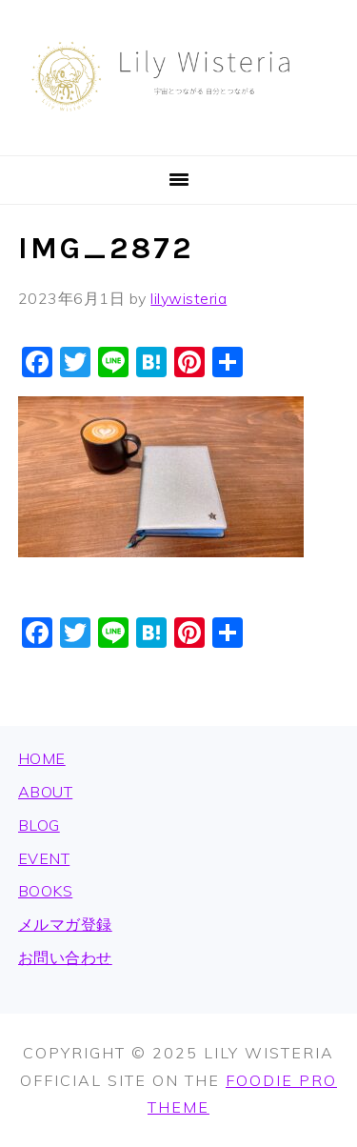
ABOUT (45, 791)
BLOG (39, 825)
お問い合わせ (65, 957)
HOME (42, 758)
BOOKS (45, 890)
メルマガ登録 (65, 924)
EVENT (44, 858)
